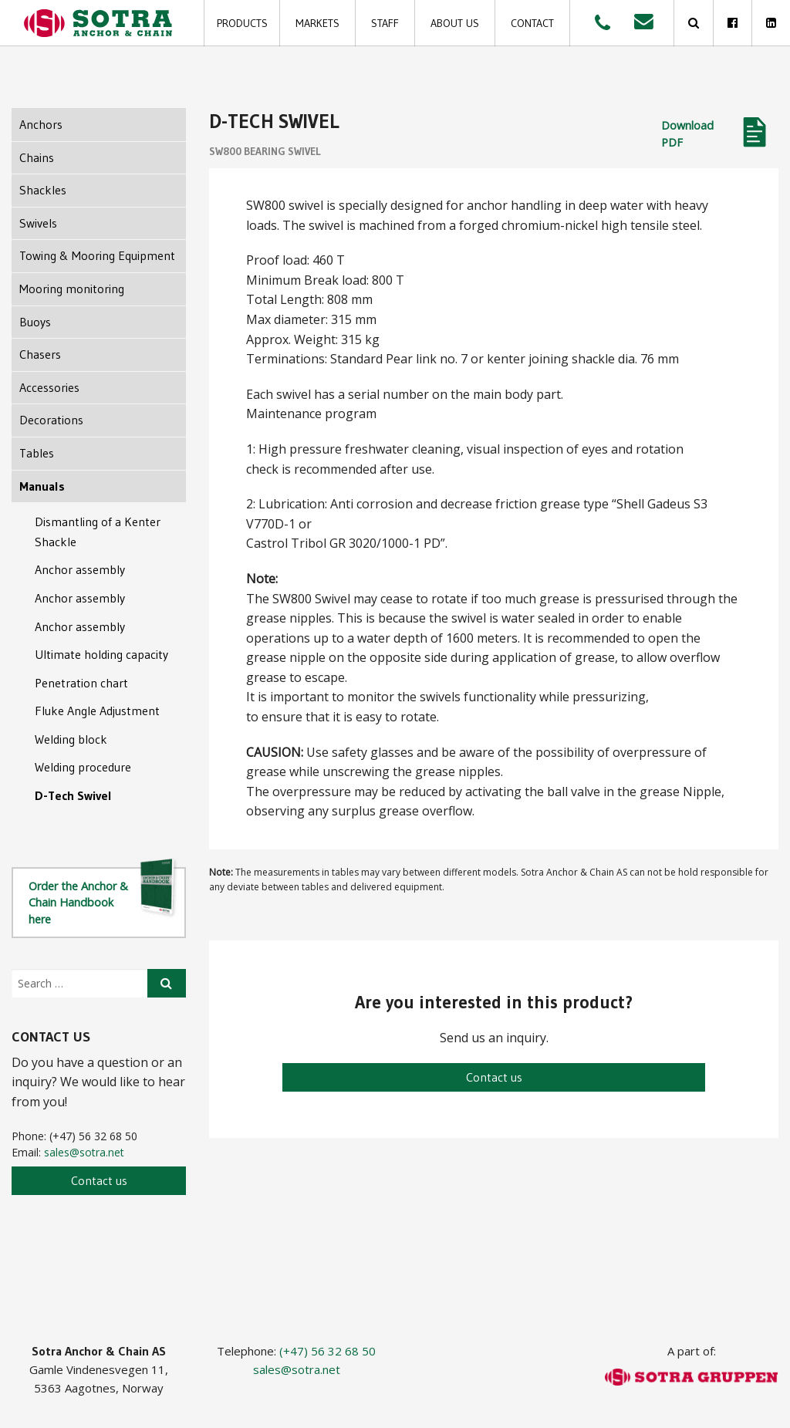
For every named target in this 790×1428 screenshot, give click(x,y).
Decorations (51, 419)
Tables (36, 453)
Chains (36, 157)
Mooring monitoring (71, 288)
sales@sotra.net (84, 1152)
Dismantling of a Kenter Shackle (97, 531)
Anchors (40, 124)
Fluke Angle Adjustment (97, 710)
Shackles (42, 189)
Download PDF (687, 134)
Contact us (494, 1077)
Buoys (35, 321)
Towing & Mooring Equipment (97, 255)
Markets (317, 23)
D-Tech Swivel (73, 795)
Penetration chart (81, 682)
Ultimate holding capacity (101, 654)
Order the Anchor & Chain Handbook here (103, 897)
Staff (385, 23)
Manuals (42, 486)
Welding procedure (83, 767)
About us (454, 23)
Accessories (49, 387)
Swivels (38, 223)
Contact (532, 23)
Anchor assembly (80, 569)
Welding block (71, 739)
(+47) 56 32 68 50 (327, 1351)
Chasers (40, 354)
